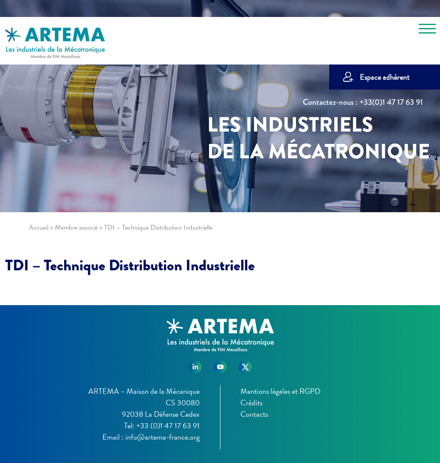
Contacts (254, 414)
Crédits (251, 402)
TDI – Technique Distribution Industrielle (130, 265)
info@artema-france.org (162, 437)
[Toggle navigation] (427, 30)
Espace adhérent (384, 77)
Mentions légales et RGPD (280, 391)
